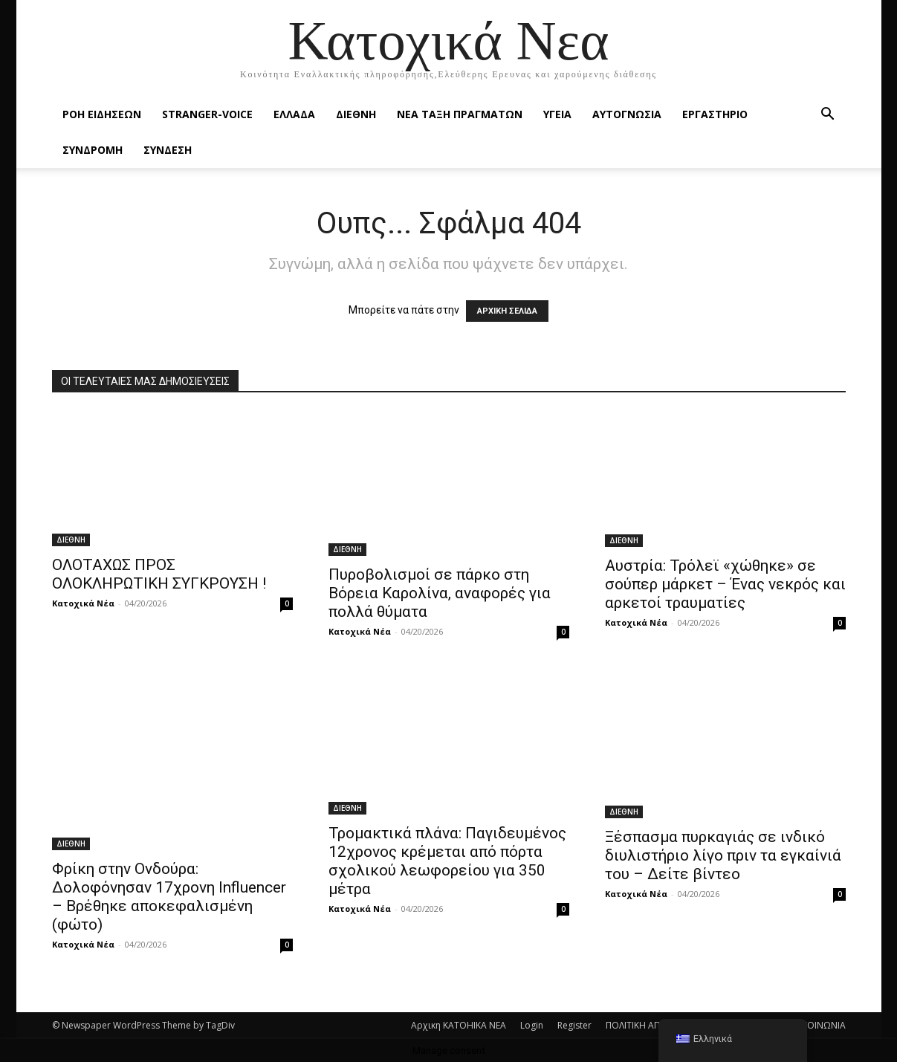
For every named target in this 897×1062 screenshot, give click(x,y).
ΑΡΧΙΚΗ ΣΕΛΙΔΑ (507, 311)
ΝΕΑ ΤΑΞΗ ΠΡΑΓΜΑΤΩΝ (459, 114)
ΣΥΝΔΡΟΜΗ (92, 150)
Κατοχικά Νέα (83, 603)
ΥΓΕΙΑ (557, 114)
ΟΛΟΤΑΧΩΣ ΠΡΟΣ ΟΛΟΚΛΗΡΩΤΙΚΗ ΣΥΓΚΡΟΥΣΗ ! (159, 574)
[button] (828, 116)
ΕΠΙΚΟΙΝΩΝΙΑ (817, 1025)
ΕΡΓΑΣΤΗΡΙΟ (715, 114)
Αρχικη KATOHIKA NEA (458, 1025)
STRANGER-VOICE (207, 114)
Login (531, 1025)
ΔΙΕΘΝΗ (356, 114)
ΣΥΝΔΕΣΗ (167, 150)
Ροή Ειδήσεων (101, 114)
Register (574, 1025)
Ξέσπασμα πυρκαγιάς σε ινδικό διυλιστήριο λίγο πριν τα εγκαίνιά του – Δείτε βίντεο (723, 855)
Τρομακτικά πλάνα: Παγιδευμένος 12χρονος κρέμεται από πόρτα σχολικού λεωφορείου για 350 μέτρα (447, 861)
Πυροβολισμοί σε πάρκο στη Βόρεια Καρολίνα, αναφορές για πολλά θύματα (439, 593)
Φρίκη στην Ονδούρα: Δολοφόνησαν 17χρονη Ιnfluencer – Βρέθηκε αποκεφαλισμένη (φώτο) (169, 896)
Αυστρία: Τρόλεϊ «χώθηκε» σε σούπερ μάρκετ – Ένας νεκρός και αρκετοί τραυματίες (725, 584)
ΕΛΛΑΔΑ (294, 114)
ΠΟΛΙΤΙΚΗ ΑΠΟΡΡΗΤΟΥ (654, 1025)
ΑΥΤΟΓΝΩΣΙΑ (626, 114)
